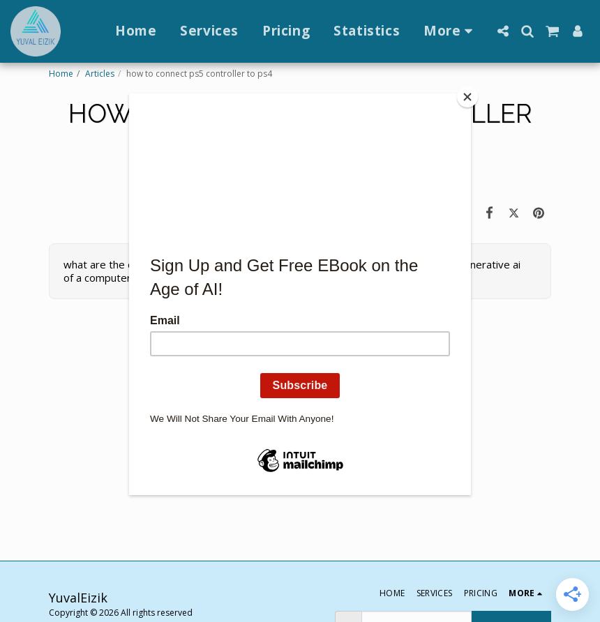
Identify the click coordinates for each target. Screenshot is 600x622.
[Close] (467, 96)
